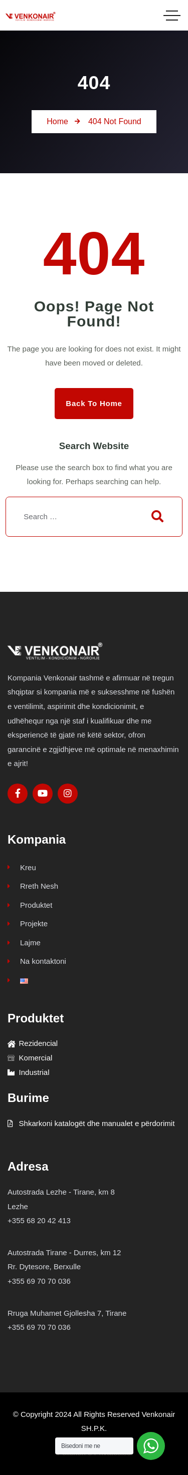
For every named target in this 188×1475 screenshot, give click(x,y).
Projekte (28, 923)
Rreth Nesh (33, 886)
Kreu (22, 867)
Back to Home (94, 403)
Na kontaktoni (37, 961)
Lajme (24, 942)
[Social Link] (18, 794)
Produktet (30, 905)
